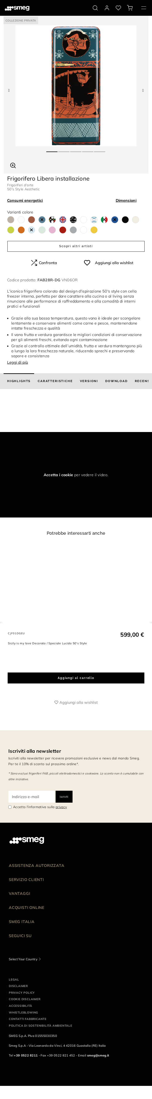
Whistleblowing (23, 1012)
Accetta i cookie (58, 474)
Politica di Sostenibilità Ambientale (40, 1025)
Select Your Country (23, 959)
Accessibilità (20, 1006)
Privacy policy (22, 992)
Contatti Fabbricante (28, 1019)
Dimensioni (126, 200)
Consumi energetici (25, 200)
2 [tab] (64, 149)
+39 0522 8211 (26, 1055)
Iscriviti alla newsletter (34, 751)
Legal (14, 979)
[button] (13, 165)
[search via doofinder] (95, 8)
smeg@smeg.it (98, 1055)
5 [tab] (100, 149)
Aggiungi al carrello (76, 678)
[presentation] (36, 414)
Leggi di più (17, 362)
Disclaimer (18, 986)
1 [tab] (52, 149)
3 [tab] (76, 149)
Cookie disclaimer (25, 999)
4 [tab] (88, 149)
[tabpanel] (76, 85)
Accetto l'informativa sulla (40, 807)
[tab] (19, 381)
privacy (61, 807)
